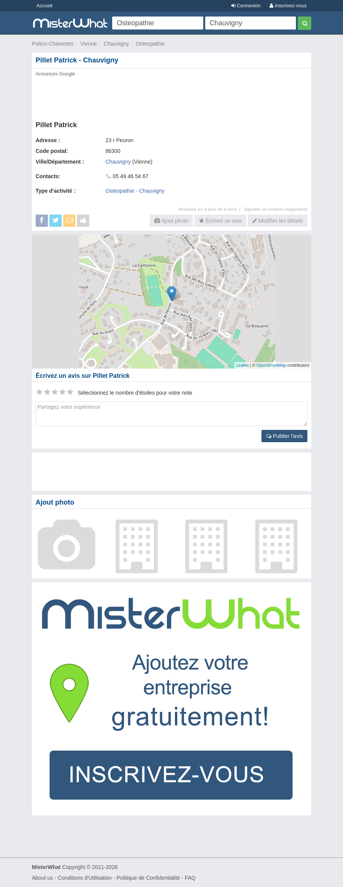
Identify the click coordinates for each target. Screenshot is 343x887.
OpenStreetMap (271, 365)
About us (42, 878)
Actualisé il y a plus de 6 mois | (211, 209)
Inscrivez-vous (288, 5)
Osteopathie (150, 44)
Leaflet (242, 365)
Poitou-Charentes (53, 44)
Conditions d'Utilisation (85, 878)
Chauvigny (116, 44)
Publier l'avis (284, 436)
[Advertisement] (171, 96)
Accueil (44, 5)
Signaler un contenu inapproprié (275, 209)
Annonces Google (55, 74)
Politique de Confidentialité (148, 878)
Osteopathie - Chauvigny (135, 191)
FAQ (190, 878)
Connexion (246, 5)
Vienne (88, 44)
